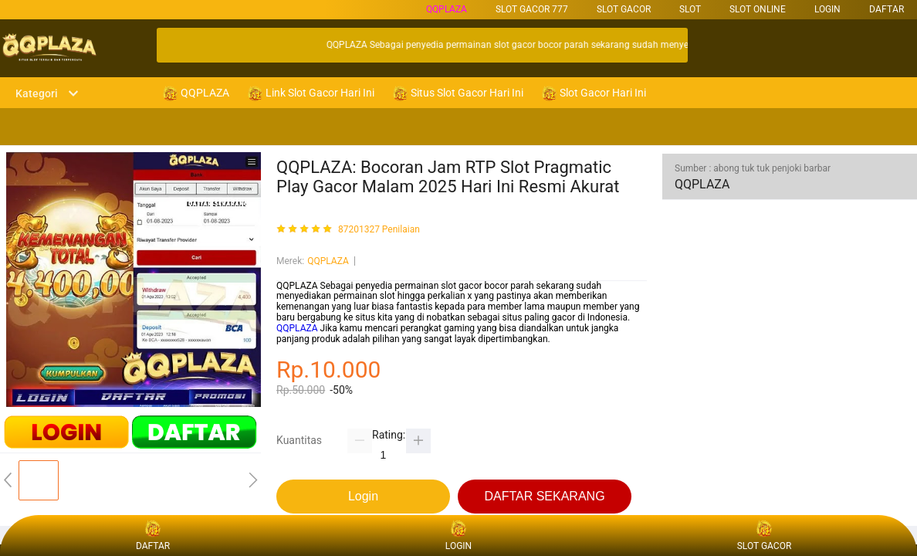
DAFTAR (886, 9)
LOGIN (827, 9)
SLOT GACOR (624, 9)
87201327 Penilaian (379, 230)
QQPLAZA (446, 9)
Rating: (388, 435)
